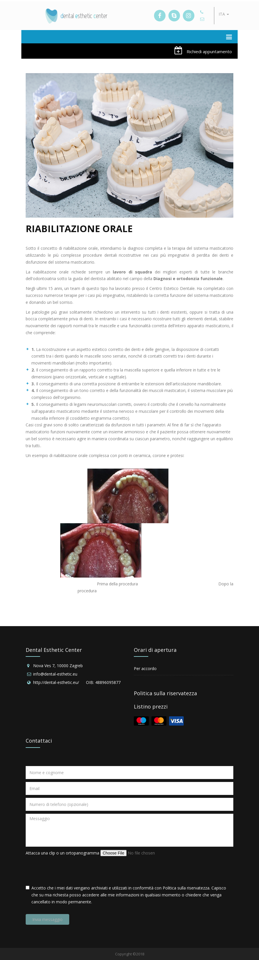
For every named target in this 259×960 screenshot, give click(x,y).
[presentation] (69, 870)
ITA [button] (224, 14)
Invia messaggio (47, 919)
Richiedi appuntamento (203, 50)
